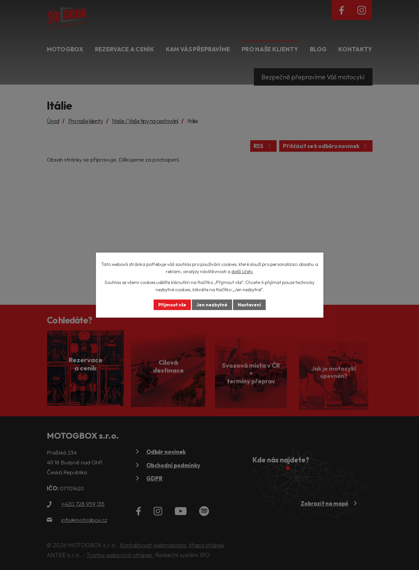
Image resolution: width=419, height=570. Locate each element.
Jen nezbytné (211, 305)
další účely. (242, 272)
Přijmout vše (172, 305)
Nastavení (249, 305)
